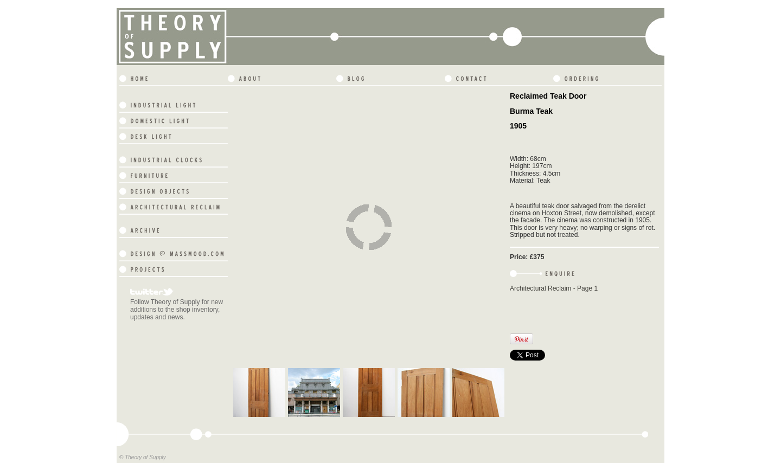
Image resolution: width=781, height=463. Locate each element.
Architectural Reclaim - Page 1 (554, 288)
